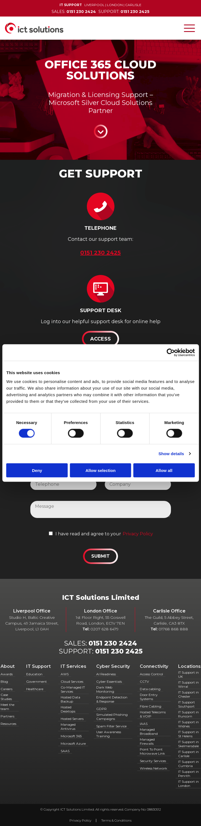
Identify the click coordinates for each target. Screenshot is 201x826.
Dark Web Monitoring (105, 689)
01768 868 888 (173, 629)
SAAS (65, 751)
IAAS (144, 724)
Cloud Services (72, 681)
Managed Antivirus (68, 726)
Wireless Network (153, 768)
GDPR (101, 709)
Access (100, 339)
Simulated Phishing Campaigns (112, 716)
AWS (65, 674)
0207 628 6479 (104, 629)
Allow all (164, 470)
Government (36, 681)
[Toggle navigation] (189, 28)
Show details (171, 453)
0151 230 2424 (113, 643)
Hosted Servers (72, 719)
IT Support (38, 666)
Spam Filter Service (111, 726)
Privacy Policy (138, 533)
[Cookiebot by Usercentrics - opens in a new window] (170, 353)
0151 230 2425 (119, 651)
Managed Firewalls (147, 741)
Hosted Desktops (68, 709)
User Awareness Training (108, 734)
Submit (100, 556)
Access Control (151, 674)
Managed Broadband (149, 731)
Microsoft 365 (71, 736)
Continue (101, 131)
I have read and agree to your (88, 533)
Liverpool (94, 5)
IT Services (73, 666)
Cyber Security (113, 666)
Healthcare (34, 689)
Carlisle (133, 5)
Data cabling (150, 689)
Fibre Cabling (150, 706)
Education (34, 674)
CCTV (144, 681)
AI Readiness (106, 674)
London (115, 5)
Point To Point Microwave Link (152, 751)
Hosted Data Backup (70, 699)
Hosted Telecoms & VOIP (153, 714)
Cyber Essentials (109, 681)
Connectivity (154, 666)
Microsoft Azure (73, 743)
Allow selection (100, 470)
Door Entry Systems (149, 697)
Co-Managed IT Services (73, 689)
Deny (37, 470)
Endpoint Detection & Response (111, 699)
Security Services (153, 761)
